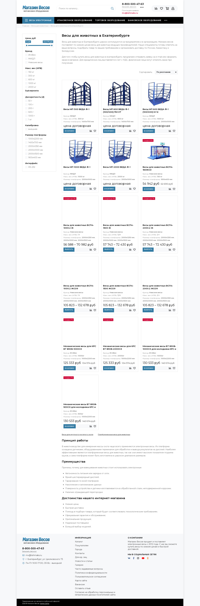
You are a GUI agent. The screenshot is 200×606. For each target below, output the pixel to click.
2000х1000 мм (35, 150)
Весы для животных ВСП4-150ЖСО (158, 168)
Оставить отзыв (82, 588)
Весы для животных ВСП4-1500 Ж (118, 226)
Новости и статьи (83, 561)
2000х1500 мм (35, 153)
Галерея (79, 565)
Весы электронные (38, 20)
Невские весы (35, 62)
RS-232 (31, 167)
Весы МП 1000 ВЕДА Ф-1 (76, 167)
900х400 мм (34, 157)
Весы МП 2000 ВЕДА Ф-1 (116, 167)
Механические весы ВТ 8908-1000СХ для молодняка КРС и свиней (159, 348)
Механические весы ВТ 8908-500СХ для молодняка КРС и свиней (80, 406)
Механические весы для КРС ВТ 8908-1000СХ (79, 347)
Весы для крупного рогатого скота (77, 434)
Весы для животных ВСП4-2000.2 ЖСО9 (158, 287)
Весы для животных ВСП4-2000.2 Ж (158, 226)
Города (78, 549)
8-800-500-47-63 (133, 4)
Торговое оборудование (110, 20)
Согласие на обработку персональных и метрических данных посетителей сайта (95, 593)
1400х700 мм (35, 142)
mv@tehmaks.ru (34, 555)
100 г (30, 104)
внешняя (32, 129)
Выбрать (69, 249)
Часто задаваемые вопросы (89, 569)
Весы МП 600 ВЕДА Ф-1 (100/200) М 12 (155, 110)
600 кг (31, 79)
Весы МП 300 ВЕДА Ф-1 (76, 109)
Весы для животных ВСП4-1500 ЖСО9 (118, 287)
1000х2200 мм (35, 138)
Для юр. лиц (81, 557)
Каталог (79, 541)
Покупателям (81, 545)
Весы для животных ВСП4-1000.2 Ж (78, 226)
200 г (31, 108)
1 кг (30, 119)
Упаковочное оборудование (74, 20)
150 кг (31, 72)
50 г (30, 101)
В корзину (69, 131)
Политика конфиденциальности (91, 573)
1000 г (31, 116)
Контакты (79, 553)
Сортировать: (145, 72)
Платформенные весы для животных (114, 434)
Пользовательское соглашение (90, 576)
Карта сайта (81, 580)
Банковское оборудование (144, 20)
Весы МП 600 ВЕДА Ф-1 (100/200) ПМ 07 (116, 110)
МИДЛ (31, 58)
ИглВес (32, 55)
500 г (30, 112)
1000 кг (32, 83)
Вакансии (80, 584)
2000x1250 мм (35, 146)
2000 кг (32, 87)
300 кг (31, 75)
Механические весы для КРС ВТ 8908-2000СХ (119, 347)
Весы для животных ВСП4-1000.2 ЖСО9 (78, 287)
